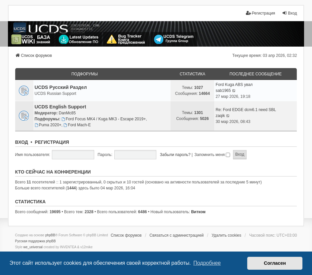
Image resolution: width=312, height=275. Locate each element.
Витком (198, 212)
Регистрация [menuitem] (260, 13)
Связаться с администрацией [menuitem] (176, 235)
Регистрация (52, 142)
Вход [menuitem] (289, 13)
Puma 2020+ (48, 125)
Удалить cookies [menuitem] (226, 235)
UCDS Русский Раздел (61, 87)
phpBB (50, 235)
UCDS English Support (60, 106)
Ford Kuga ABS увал (234, 84)
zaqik (220, 115)
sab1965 (223, 90)
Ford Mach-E (77, 125)
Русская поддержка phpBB (35, 241)
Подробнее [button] (207, 263)
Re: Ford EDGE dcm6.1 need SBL (245, 109)
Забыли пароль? (175, 154)
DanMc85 (67, 113)
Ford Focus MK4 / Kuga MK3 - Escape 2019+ (103, 119)
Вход (21, 142)
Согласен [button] (275, 263)
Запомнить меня (212, 154)
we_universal (33, 247)
